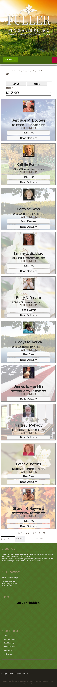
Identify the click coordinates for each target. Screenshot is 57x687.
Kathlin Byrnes (28, 165)
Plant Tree (28, 132)
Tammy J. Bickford (28, 253)
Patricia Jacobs (28, 464)
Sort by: (9, 88)
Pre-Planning (9, 643)
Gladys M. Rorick (28, 342)
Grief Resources (9, 646)
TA (41, 681)
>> (44, 70)
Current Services (8, 539)
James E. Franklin (28, 386)
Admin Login (7, 681)
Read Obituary (28, 138)
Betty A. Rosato (28, 298)
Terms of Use (28, 684)
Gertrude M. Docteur (28, 120)
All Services (40, 539)
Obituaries (8, 654)
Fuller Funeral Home (28, 128)
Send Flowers (28, 221)
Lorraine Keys (28, 209)
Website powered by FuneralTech (25, 681)
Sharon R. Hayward (28, 508)
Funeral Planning (10, 639)
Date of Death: (17, 125)
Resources (8, 650)
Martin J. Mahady (28, 425)
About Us (7, 635)
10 (38, 70)
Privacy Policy (48, 681)
